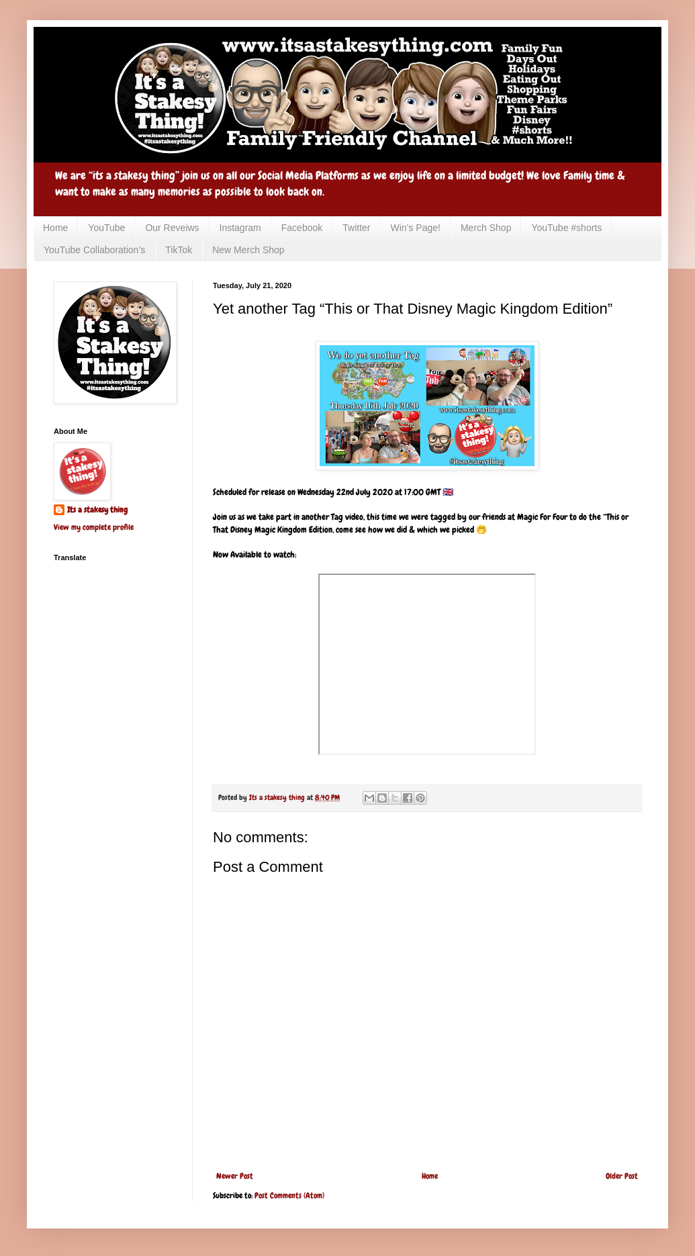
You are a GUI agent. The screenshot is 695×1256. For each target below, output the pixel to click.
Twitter (356, 227)
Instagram (240, 227)
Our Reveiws (172, 227)
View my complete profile (94, 527)
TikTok (178, 249)
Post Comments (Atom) (289, 1195)
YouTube (106, 227)
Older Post (622, 1176)
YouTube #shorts (566, 227)
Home (55, 227)
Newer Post (234, 1176)
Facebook (301, 227)
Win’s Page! (415, 227)
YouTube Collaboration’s (94, 249)
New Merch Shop (248, 249)
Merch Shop (486, 227)
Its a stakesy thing (97, 509)
